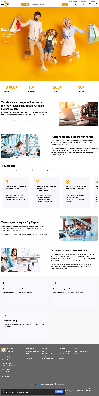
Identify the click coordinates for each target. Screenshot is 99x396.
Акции (80, 1)
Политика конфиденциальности (77, 391)
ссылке (53, 142)
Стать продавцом (64, 353)
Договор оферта (88, 391)
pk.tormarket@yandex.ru (8, 357)
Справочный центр (80, 356)
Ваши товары (63, 361)
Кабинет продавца (64, 351)
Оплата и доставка (47, 358)
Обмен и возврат (47, 361)
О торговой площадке (73, 1)
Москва (3, 1)
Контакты (29, 358)
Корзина (90, 4)
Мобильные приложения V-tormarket (10, 350)
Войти (76, 4)
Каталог (25, 5)
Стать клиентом (47, 353)
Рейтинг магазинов (81, 351)
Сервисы (96, 4)
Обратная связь (6, 363)
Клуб (76, 353)
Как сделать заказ (47, 356)
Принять (59, 391)
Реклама (61, 358)
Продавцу (62, 356)
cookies (14, 391)
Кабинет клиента (47, 351)
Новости (84, 1)
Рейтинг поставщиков (92, 1)
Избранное (82, 4)
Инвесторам (29, 361)
